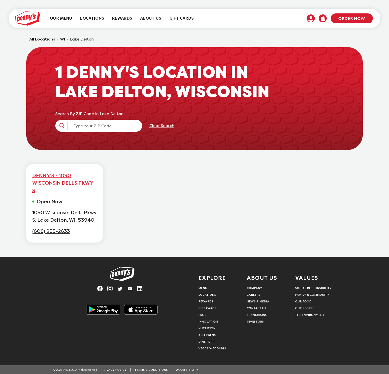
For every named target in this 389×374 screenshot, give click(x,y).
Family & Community (312, 294)
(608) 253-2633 (51, 231)
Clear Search (161, 125)
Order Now (351, 18)
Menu (202, 288)
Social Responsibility (313, 288)
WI (62, 39)
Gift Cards (207, 308)
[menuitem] (61, 18)
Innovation (208, 321)
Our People (304, 308)
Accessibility (187, 369)
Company (254, 288)
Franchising (257, 314)
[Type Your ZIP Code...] (103, 126)
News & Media (258, 301)
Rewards (205, 301)
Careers (253, 294)
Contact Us (256, 308)
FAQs (202, 314)
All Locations (42, 39)
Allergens (207, 334)
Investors (255, 321)
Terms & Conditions (151, 369)
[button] (98, 126)
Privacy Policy (114, 369)
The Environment (309, 314)
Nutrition (207, 328)
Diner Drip (207, 341)
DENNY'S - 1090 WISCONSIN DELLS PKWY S (63, 183)
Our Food (303, 301)
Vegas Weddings (212, 348)
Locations (207, 294)
